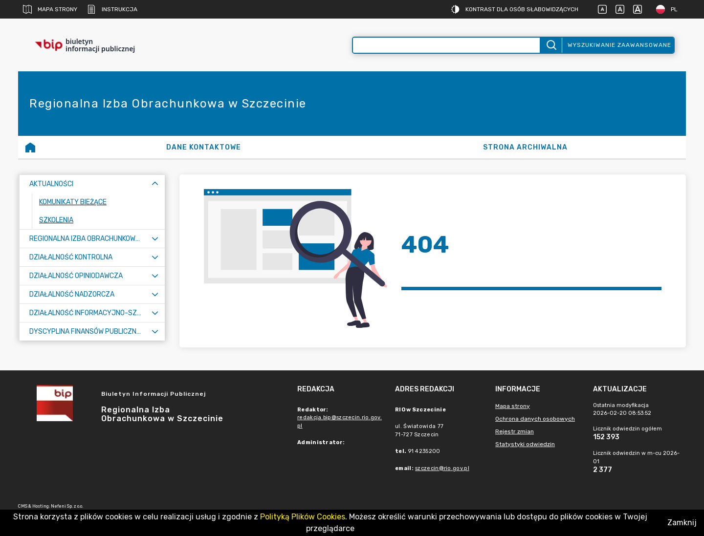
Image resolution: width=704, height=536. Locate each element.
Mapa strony (50, 9)
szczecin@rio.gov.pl (442, 468)
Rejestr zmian (514, 431)
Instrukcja (112, 9)
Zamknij (682, 522)
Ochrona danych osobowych (535, 418)
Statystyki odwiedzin (525, 444)
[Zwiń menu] (155, 184)
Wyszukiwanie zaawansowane (619, 45)
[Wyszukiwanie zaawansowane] (446, 45)
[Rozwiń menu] (155, 238)
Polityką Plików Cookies (302, 516)
